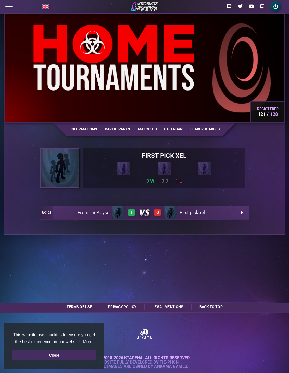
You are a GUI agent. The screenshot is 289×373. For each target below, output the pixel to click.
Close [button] (54, 355)
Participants (117, 129)
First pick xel (192, 212)
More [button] (87, 342)
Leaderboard (205, 129)
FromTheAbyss (93, 212)
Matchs (148, 129)
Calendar (173, 129)
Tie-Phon (169, 362)
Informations (83, 129)
